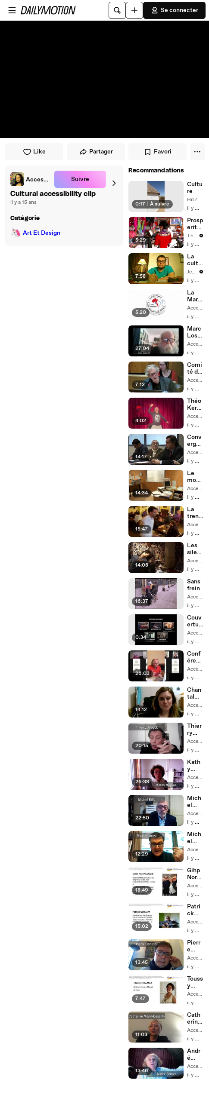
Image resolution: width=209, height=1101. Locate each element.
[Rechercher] (117, 10)
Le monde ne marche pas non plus (195, 477)
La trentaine (194, 513)
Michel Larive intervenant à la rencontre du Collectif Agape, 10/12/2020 (195, 838)
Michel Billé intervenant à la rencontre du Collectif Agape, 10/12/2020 (195, 802)
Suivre (80, 179)
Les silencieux (194, 549)
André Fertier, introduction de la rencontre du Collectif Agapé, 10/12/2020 (195, 1054)
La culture (194, 260)
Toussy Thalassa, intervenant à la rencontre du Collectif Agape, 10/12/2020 (195, 982)
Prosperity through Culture (195, 224)
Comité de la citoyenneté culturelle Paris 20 (195, 368)
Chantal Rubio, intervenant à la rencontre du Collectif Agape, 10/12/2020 (195, 693)
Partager (96, 151)
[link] (30, 179)
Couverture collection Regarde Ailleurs (195, 621)
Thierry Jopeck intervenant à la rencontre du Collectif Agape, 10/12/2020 (195, 729)
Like (34, 151)
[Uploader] (134, 10)
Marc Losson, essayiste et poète (195, 332)
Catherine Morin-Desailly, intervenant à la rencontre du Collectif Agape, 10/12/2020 (195, 1018)
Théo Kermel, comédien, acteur (195, 404)
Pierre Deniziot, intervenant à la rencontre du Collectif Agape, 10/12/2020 (195, 946)
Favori (157, 151)
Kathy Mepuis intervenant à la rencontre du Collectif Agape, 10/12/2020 (195, 766)
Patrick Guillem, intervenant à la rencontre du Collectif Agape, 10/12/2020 (195, 910)
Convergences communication (195, 441)
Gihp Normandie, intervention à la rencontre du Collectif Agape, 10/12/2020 (195, 874)
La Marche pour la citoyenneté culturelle (195, 296)
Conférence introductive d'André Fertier (195, 657)
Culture (195, 188)
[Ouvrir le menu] (12, 10)
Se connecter (174, 10)
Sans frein (193, 585)
